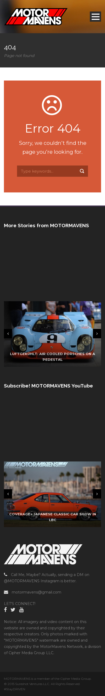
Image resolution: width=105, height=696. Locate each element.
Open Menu (95, 17)
